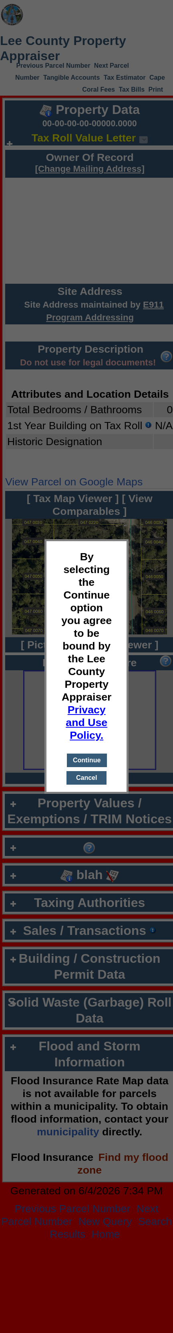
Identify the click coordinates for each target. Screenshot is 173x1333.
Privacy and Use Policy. (86, 722)
